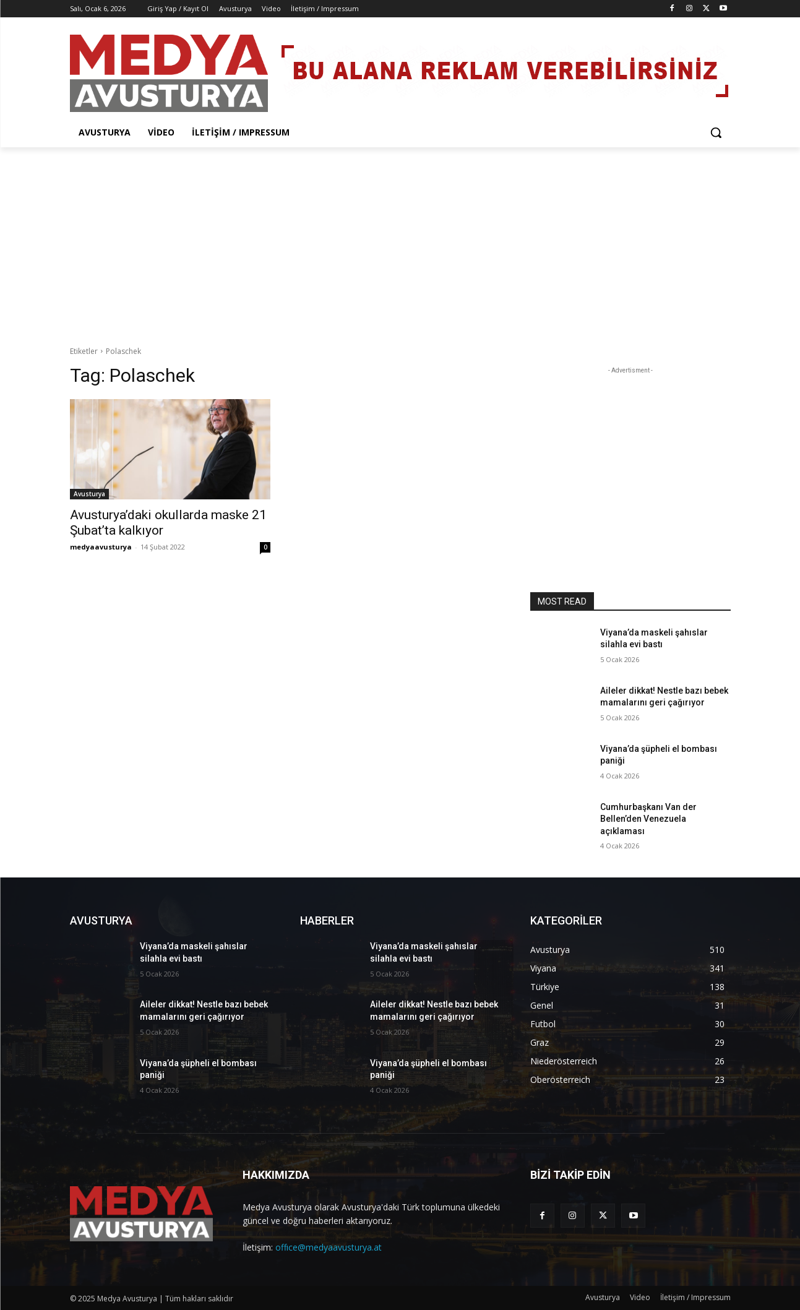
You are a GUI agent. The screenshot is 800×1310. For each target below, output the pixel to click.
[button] (716, 132)
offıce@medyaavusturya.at (328, 1247)
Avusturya (89, 493)
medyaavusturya (101, 546)
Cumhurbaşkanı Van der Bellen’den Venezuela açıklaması (648, 819)
